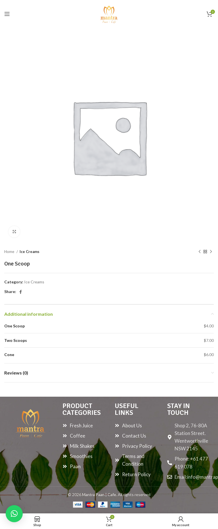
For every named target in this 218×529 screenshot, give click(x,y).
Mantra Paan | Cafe (99, 494)
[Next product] (211, 252)
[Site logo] (109, 13)
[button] (14, 513)
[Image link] (30, 422)
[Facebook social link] (21, 292)
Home (9, 251)
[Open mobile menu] (7, 14)
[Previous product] (199, 252)
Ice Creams (29, 251)
